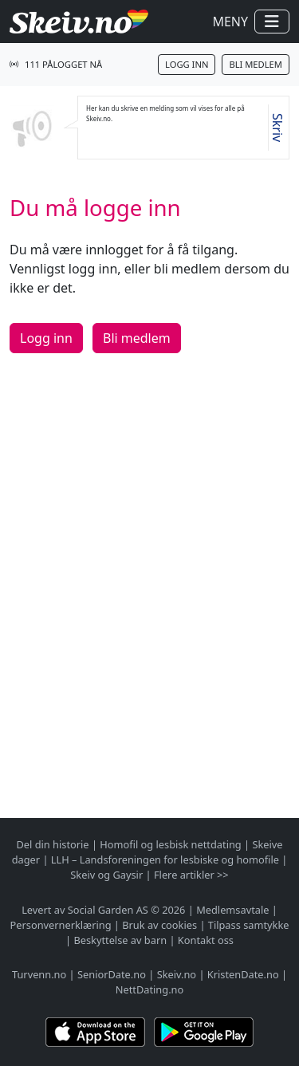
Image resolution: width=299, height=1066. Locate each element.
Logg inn (186, 64)
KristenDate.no (243, 974)
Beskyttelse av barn (120, 940)
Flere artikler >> (191, 874)
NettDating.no (149, 989)
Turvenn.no (39, 974)
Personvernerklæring (61, 925)
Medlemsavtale (232, 910)
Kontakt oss (206, 940)
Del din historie (52, 844)
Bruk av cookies (159, 925)
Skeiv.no (176, 974)
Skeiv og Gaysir (106, 874)
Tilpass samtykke (248, 925)
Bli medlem (255, 64)
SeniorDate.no (111, 974)
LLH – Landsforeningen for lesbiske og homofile (165, 859)
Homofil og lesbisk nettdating (170, 844)
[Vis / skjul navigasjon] (271, 21)
